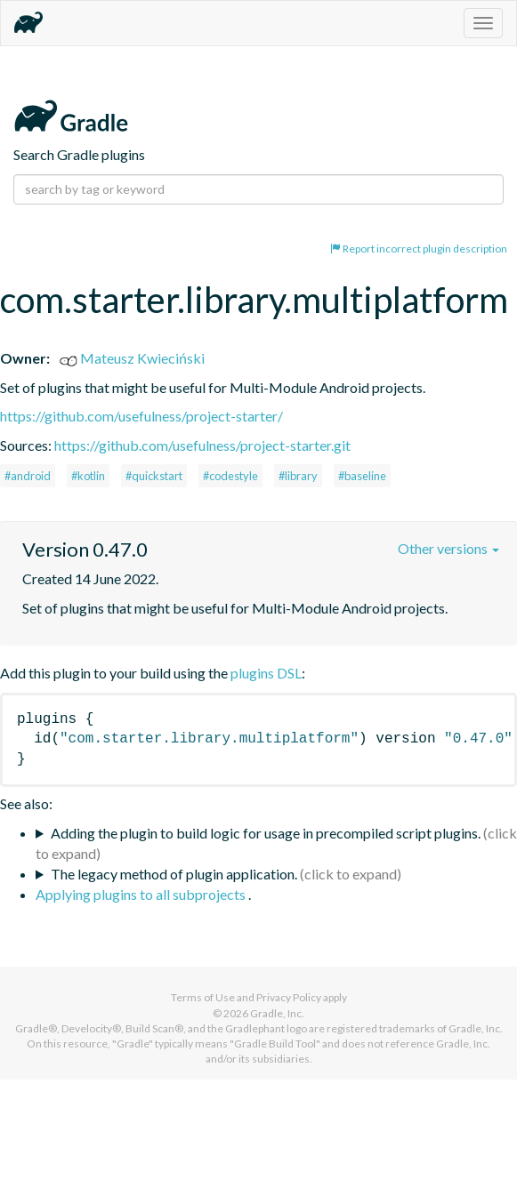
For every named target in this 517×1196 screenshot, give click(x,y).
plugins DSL (266, 672)
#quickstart (153, 476)
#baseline (362, 476)
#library (298, 476)
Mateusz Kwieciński (132, 357)
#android (27, 476)
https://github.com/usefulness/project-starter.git (202, 445)
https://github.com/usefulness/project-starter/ (141, 415)
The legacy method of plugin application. (174, 873)
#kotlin (88, 476)
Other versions (448, 548)
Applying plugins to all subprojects (142, 894)
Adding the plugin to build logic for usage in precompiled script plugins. (266, 832)
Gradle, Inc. (277, 1013)
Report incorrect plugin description (418, 248)
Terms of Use (203, 997)
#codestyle (230, 476)
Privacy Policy (288, 997)
